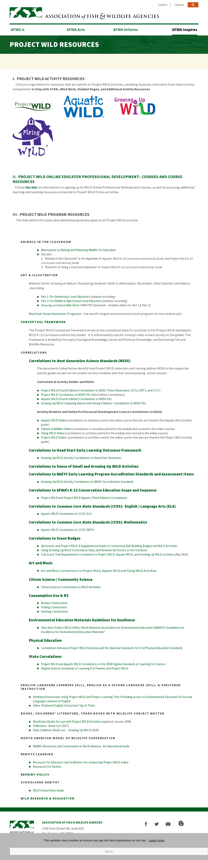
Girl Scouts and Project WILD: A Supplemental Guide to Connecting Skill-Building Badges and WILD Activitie (108, 545)
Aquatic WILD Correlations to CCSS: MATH (67, 529)
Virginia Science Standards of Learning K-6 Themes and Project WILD (84, 668)
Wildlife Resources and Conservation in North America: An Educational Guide (81, 746)
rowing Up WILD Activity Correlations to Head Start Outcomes (82, 457)
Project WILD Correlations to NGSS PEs (66, 394)
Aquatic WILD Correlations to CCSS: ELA (66, 513)
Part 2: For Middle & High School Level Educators (71, 300)
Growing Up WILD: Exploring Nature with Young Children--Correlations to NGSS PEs (93, 403)
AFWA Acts (76, 28)
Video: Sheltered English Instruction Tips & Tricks (64, 705)
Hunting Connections (54, 611)
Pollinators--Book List (47, 725)
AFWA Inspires (184, 28)
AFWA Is (18, 28)
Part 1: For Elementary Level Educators (65, 296)
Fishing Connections (54, 607)
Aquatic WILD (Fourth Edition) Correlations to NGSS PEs (76, 398)
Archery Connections (54, 602)
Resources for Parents (47, 766)
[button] (147, 823)
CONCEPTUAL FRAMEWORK (43, 321)
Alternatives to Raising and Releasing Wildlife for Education (78, 249)
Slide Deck (60, 305)
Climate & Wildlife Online (56, 428)
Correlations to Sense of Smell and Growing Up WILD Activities (84, 465)
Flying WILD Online (53, 432)
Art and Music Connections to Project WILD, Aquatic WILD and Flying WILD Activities (99, 570)
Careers (179, 5)
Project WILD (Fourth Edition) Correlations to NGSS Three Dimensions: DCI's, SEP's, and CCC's (100, 390)
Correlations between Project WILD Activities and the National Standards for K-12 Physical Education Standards (112, 647)
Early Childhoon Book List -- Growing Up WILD (62, 729)
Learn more (157, 840)
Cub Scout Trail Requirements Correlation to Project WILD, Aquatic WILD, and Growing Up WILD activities (107, 554)
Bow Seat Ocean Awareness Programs (55, 313)
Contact (162, 5)
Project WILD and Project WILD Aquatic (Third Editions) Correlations (84, 497)
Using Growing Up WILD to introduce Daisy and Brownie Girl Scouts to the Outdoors (94, 549)
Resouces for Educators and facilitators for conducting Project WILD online (81, 762)
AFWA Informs (125, 28)
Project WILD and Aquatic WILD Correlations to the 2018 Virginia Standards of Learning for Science (103, 663)
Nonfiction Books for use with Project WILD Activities (67, 721)
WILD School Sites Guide (48, 790)
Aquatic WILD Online (54, 420)
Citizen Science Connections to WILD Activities (71, 586)
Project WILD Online (54, 437)
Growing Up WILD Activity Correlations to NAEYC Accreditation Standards (87, 481)
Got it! (109, 851)
